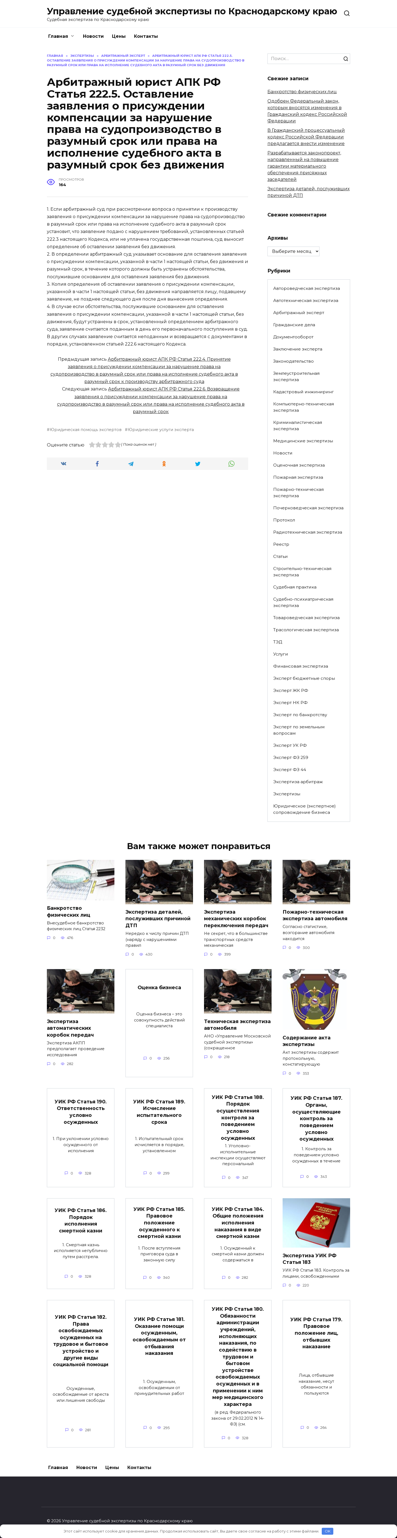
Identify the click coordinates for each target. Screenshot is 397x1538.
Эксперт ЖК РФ (290, 690)
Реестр (281, 544)
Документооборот (293, 336)
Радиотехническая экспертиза (307, 532)
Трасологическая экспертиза (306, 629)
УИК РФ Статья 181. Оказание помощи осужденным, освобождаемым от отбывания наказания (159, 1337)
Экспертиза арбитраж (298, 781)
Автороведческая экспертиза (306, 288)
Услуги (280, 654)
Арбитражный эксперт (298, 312)
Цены (119, 36)
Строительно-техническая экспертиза (302, 571)
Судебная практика (294, 587)
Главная (58, 36)
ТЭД (277, 641)
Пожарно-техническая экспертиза (298, 492)
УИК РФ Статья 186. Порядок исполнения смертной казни (81, 1221)
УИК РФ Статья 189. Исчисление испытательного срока (159, 1112)
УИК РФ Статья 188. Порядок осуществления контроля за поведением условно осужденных (238, 1117)
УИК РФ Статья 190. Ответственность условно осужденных (81, 1112)
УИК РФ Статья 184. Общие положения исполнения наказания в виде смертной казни (238, 1223)
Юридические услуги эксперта (161, 429)
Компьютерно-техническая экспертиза (303, 407)
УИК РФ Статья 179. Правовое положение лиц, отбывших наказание (316, 1333)
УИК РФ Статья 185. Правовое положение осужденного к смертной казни (159, 1223)
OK (328, 1531)
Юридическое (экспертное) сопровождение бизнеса (304, 809)
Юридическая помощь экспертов (86, 429)
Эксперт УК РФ (290, 745)
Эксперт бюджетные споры (304, 678)
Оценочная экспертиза (299, 465)
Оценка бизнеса (159, 987)
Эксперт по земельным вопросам (298, 730)
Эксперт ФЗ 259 (290, 757)
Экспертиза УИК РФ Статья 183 (309, 1259)
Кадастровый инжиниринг (303, 391)
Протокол (284, 520)
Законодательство (293, 361)
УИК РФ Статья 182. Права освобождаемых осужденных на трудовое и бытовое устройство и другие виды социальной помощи (80, 1341)
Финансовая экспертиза (300, 666)
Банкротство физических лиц (302, 91)
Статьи (280, 556)
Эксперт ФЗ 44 (289, 769)
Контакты (146, 36)
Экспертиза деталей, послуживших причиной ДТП (158, 918)
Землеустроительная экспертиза (296, 376)
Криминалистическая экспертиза (297, 425)
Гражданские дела (294, 324)
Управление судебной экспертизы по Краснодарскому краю (192, 11)
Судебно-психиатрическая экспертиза (303, 602)
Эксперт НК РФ (290, 702)
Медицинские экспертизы (303, 440)
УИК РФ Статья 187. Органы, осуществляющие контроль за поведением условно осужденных (316, 1118)
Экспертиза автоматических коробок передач (70, 1028)
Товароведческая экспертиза (306, 617)
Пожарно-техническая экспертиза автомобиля (315, 915)
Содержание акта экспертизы (307, 1041)
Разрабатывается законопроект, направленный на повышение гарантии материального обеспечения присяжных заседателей (304, 166)
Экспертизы (286, 793)
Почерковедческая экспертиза (308, 507)
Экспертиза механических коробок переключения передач (236, 918)
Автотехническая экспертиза (305, 300)
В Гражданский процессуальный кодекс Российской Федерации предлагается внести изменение (306, 137)
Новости (93, 36)
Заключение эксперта (297, 349)
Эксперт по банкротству (300, 714)
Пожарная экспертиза (298, 477)
